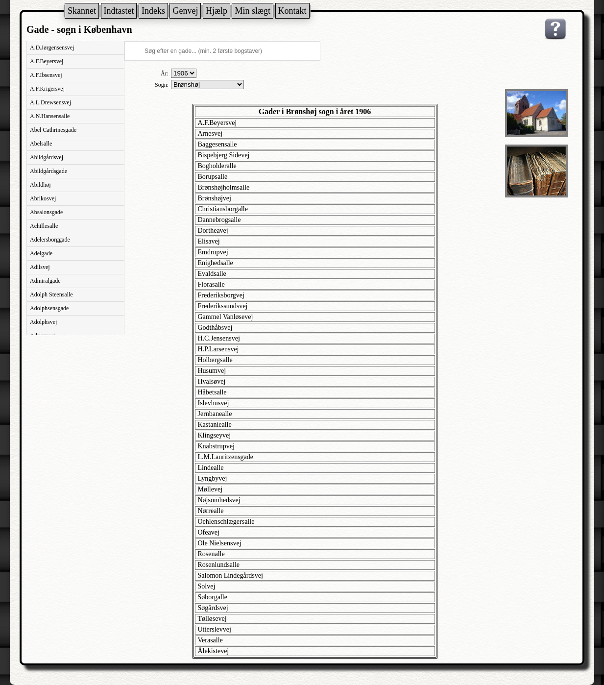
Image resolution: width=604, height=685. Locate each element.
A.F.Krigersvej (47, 88)
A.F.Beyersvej (46, 61)
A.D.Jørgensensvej (52, 47)
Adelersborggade (50, 239)
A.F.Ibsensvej (46, 75)
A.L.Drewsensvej (50, 102)
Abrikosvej (43, 198)
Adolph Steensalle (51, 294)
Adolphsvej (43, 321)
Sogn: (162, 84)
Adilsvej (40, 267)
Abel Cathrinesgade (53, 129)
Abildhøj (40, 184)
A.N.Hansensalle (50, 116)
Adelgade (41, 253)
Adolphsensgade (49, 308)
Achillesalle (44, 225)
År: (165, 73)
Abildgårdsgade (48, 171)
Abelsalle (41, 143)
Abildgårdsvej (46, 157)
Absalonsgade (46, 212)
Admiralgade (45, 280)
